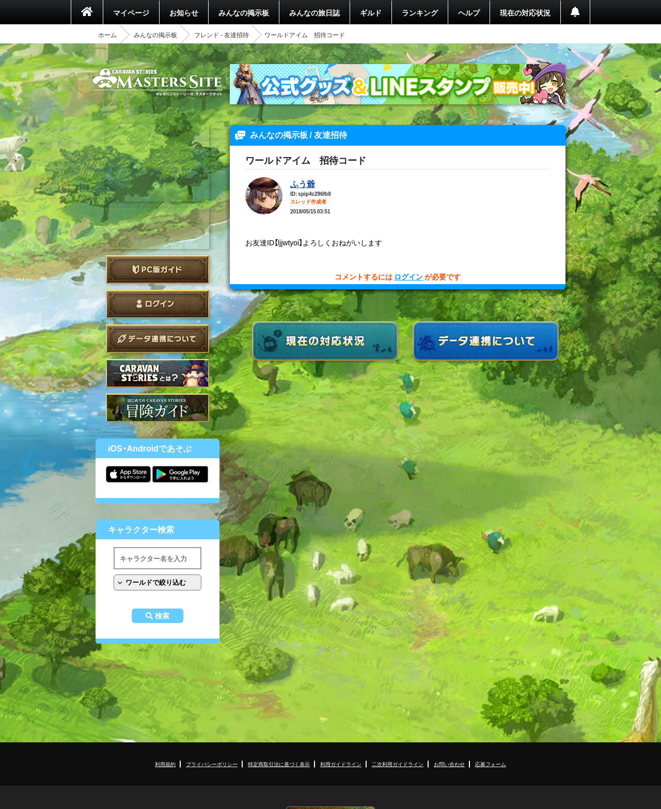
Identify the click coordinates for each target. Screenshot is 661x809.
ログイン (157, 304)
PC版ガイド (157, 269)
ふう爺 (302, 183)
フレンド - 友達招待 (221, 34)
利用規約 (165, 764)
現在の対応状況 (525, 12)
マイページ (131, 12)
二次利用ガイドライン (397, 764)
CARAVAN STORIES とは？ (157, 373)
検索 (162, 615)
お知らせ (183, 12)
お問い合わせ (449, 764)
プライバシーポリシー (212, 764)
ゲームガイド (157, 408)
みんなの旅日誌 (314, 12)
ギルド (371, 12)
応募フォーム (490, 764)
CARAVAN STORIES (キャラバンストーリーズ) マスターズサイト (157, 82)
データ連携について (157, 338)
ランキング (420, 12)
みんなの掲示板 (243, 12)
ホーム (107, 34)
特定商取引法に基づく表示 (279, 764)
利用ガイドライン (340, 764)
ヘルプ (469, 12)
